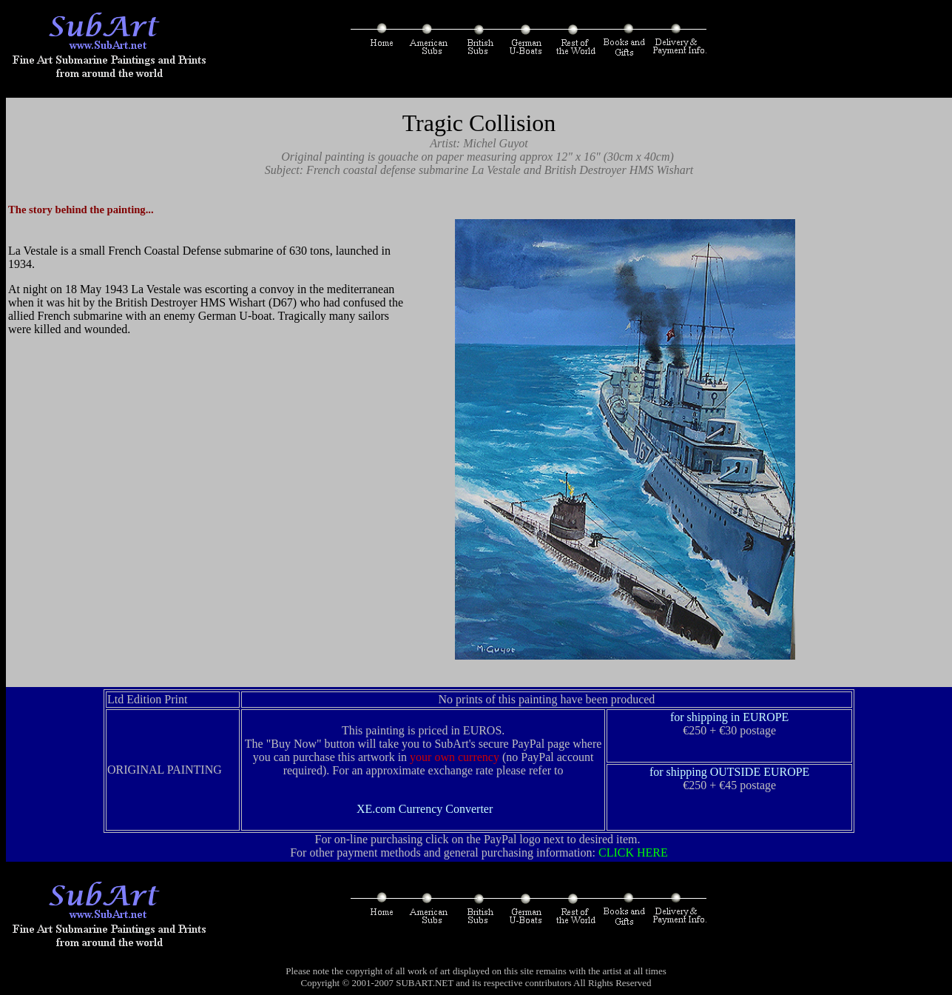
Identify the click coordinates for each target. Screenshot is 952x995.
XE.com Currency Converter (425, 809)
